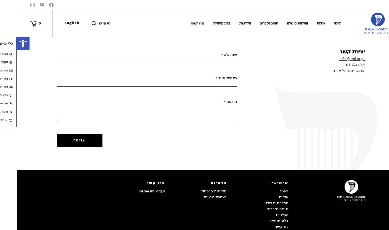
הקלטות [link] (228, 23)
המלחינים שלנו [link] (280, 23)
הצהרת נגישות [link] (198, 197)
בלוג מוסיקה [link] (205, 23)
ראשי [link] (321, 23)
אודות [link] (304, 23)
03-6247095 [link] (339, 65)
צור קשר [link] (180, 23)
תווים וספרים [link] (252, 23)
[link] (6, 43)
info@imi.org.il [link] (336, 59)
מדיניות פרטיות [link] (197, 191)
